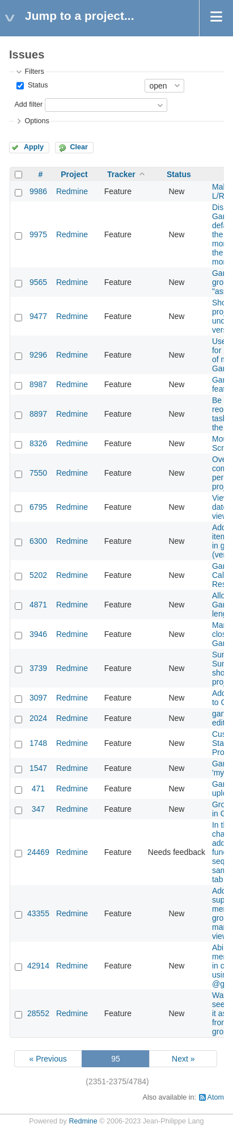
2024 (38, 718)
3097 (38, 697)
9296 (38, 354)
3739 (38, 668)
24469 (38, 852)
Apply (34, 147)
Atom (215, 1097)
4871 (38, 604)
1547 (38, 768)
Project (74, 174)
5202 (38, 575)
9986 (38, 191)
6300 (38, 541)
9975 (38, 234)
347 (38, 808)
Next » (183, 1058)
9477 (38, 316)
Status (37, 85)
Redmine (72, 191)
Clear (79, 147)
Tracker (121, 174)
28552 (38, 1013)
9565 (38, 282)
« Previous (48, 1058)
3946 (38, 634)
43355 (38, 913)
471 (38, 788)
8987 (38, 384)
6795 (38, 506)
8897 (38, 413)
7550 (38, 472)
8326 (38, 443)
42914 (38, 965)
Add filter (28, 104)
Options (36, 121)
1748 (38, 743)
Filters (34, 72)
